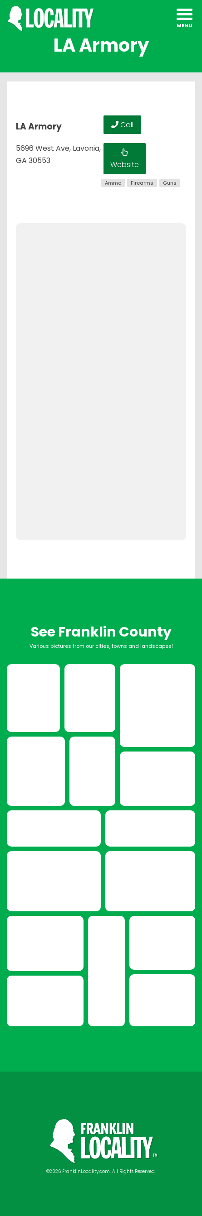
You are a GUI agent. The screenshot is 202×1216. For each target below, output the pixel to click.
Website (124, 159)
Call (122, 125)
